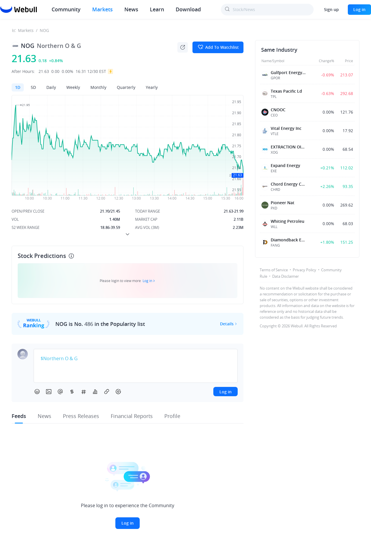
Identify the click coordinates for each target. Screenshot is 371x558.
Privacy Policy (304, 269)
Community (66, 9)
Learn (157, 9)
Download (188, 9)
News (131, 9)
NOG (44, 30)
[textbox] (136, 359)
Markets (102, 9)
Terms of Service (274, 269)
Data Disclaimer (285, 276)
